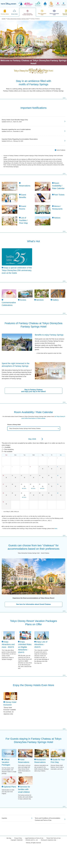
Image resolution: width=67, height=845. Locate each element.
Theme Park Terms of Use (53, 838)
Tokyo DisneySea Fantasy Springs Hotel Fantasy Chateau (25, 428)
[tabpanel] (33, 40)
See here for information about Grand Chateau (33, 604)
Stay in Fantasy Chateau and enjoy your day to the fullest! (33, 390)
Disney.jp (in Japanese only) (48, 840)
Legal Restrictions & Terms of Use (34, 838)
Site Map (8, 838)
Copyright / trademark (17, 840)
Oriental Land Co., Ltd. (32, 840)
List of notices (61, 150)
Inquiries (4, 818)
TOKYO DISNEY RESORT (9, 4)
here (56, 528)
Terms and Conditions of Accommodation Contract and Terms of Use (47, 819)
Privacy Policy (18, 838)
